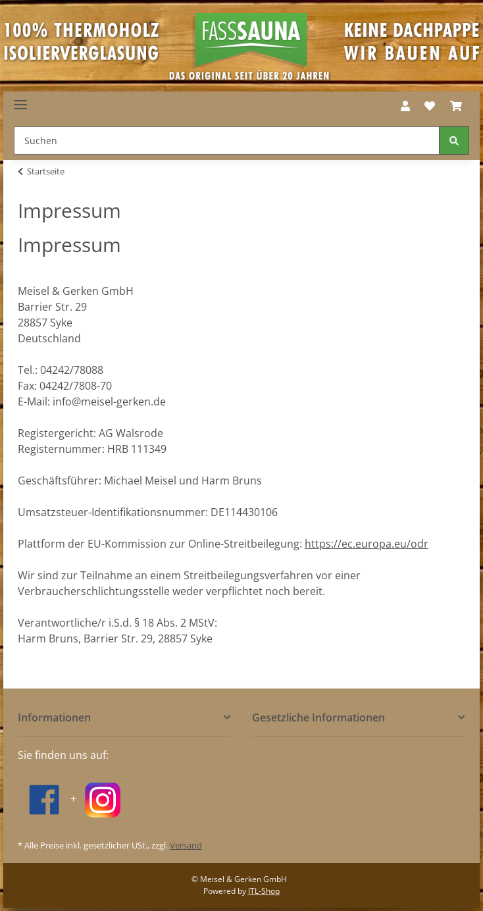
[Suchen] (227, 140)
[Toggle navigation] (20, 99)
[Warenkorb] (456, 106)
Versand (186, 845)
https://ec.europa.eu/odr (366, 543)
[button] (405, 106)
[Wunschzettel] (429, 106)
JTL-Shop (264, 891)
